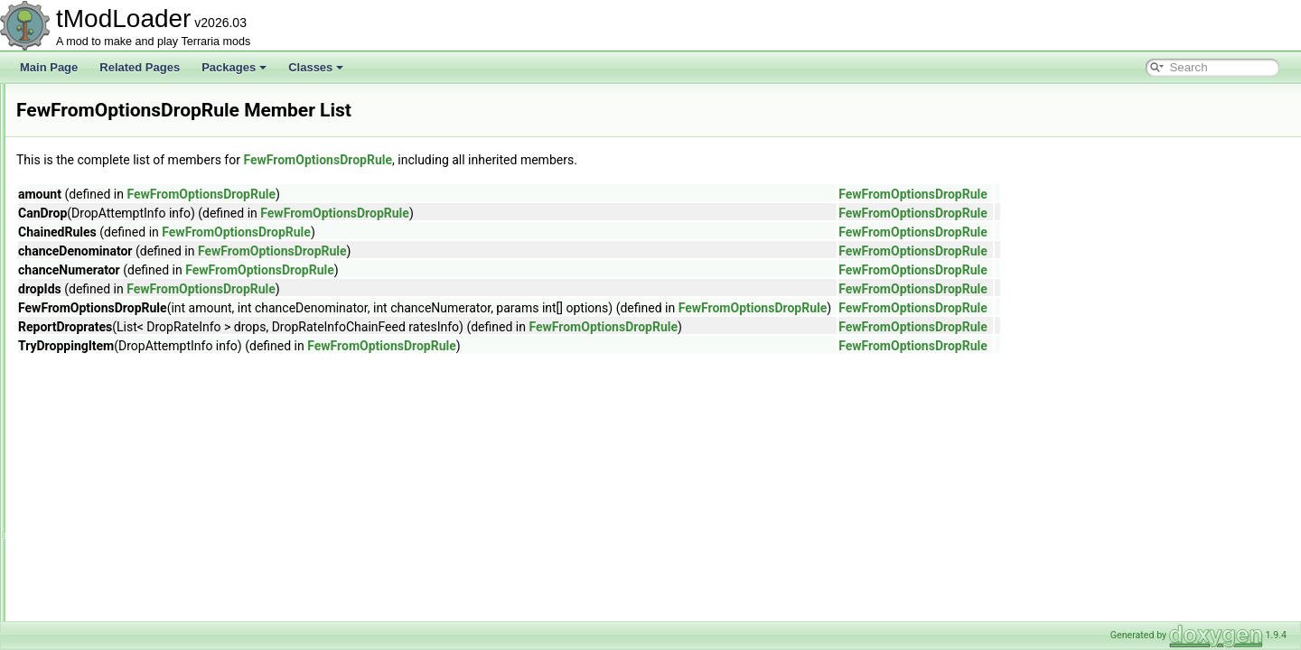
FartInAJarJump (98, 281)
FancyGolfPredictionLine (119, 261)
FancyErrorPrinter (102, 242)
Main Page (49, 67)
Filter (72, 520)
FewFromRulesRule (107, 401)
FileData (80, 440)
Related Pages (139, 67)
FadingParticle (94, 202)
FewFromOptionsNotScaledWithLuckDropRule (171, 381)
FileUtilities (86, 480)
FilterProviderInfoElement (121, 599)
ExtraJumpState (98, 103)
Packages (234, 67)
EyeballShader (95, 162)
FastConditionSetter (107, 301)
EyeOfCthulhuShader (111, 182)
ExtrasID (80, 142)
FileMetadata (91, 460)
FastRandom (91, 321)
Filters (74, 619)
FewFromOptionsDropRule (124, 361)
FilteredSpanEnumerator (119, 559)
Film (70, 500)
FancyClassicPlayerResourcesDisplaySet (159, 222)
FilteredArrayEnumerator (119, 540)
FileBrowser (88, 420)
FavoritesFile (91, 341)
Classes (315, 67)
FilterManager (93, 579)
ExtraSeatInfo (93, 122)
